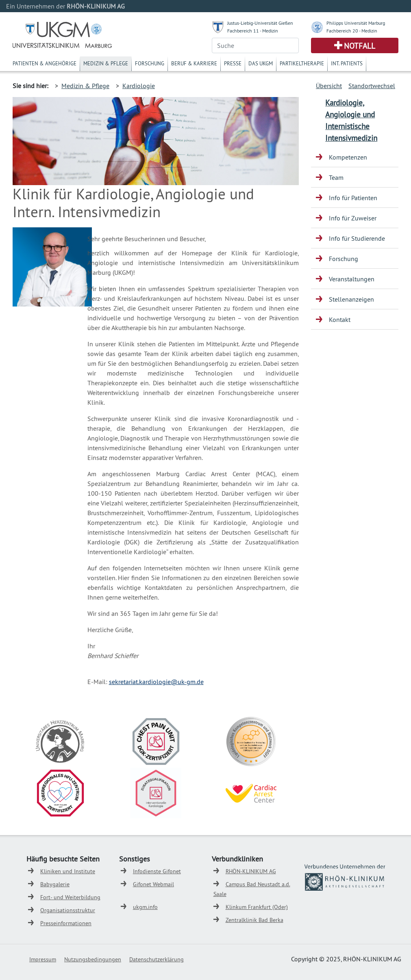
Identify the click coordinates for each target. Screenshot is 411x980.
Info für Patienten (353, 198)
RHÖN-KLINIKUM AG (251, 871)
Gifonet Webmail (153, 884)
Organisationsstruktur (67, 910)
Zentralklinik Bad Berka (254, 920)
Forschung (149, 63)
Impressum (42, 959)
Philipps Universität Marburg (355, 23)
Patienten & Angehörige (44, 63)
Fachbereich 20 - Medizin (351, 31)
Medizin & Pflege (105, 63)
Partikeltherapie (302, 63)
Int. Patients (347, 63)
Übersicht (329, 86)
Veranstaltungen (351, 279)
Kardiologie (138, 86)
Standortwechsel (371, 86)
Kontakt (339, 319)
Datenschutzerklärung (156, 959)
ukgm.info (145, 907)
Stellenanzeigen (351, 299)
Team (336, 177)
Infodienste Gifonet (157, 871)
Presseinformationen (65, 923)
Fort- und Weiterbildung (70, 897)
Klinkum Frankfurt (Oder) (257, 907)
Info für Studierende (357, 238)
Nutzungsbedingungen (92, 959)
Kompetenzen (348, 157)
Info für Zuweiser (352, 218)
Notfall (359, 46)
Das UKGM (260, 63)
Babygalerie (55, 884)
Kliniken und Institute (67, 871)
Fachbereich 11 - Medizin (252, 31)
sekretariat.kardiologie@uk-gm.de (156, 682)
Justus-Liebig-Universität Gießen (260, 23)
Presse (232, 63)
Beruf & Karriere (194, 63)
